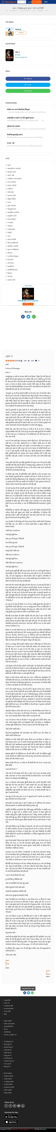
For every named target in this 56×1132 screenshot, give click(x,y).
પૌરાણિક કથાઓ (13, 246)
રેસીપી (10, 233)
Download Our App (28, 988)
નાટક (9, 202)
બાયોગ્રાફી (11, 229)
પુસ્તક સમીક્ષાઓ (13, 249)
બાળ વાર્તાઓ (12, 182)
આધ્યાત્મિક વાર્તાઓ (14, 168)
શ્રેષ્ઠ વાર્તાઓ (8, 1021)
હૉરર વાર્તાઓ (12, 239)
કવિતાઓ (11, 192)
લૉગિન (46, 2)
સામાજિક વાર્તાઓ (13, 212)
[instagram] (10, 1105)
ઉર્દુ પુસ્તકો (7, 1066)
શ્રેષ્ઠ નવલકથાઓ (9, 1023)
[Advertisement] (28, 336)
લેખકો (6, 1029)
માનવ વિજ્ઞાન (12, 219)
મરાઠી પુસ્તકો (8, 1050)
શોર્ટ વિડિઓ (7, 1032)
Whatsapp (28, 91)
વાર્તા (9, 165)
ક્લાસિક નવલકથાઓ (14, 179)
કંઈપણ (10, 276)
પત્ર (9, 236)
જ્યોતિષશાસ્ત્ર (12, 270)
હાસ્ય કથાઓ (12, 185)
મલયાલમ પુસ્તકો (9, 1061)
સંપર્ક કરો (6, 1003)
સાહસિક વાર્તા (12, 216)
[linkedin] (23, 1105)
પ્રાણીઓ (11, 266)
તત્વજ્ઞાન (10, 222)
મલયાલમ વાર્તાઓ (9, 1087)
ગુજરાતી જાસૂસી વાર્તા (21, 57)
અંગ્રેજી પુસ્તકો (8, 1041)
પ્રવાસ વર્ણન (12, 195)
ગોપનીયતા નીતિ (8, 1006)
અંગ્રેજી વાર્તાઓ (8, 1081)
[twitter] (14, 1105)
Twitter (28, 85)
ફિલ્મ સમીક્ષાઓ (13, 243)
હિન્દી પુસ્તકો (8, 1044)
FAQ (5, 1014)
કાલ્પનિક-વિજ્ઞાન (13, 256)
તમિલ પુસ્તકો (8, 1052)
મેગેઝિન (10, 189)
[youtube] (18, 1105)
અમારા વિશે (7, 1000)
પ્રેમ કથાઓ (11, 206)
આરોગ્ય (10, 226)
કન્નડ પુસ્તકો (7, 1064)
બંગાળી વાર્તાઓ (8, 1084)
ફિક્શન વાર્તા (12, 172)
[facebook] (6, 1105)
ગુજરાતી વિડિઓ (8, 1026)
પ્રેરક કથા (11, 175)
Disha (18, 29)
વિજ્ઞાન (10, 273)
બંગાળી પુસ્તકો (8, 1058)
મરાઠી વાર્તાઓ (8, 1079)
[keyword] (21, 1)
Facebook (28, 78)
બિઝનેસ (10, 259)
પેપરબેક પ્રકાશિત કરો (10, 1035)
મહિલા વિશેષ (12, 199)
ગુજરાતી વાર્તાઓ (8, 1076)
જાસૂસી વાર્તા (12, 209)
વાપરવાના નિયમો (9, 1008)
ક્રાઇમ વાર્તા (11, 280)
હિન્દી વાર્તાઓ (8, 1073)
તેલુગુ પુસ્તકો (7, 1055)
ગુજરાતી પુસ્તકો (8, 1047)
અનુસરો (20, 32)
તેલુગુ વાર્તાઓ (8, 1092)
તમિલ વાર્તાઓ (8, 1090)
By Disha (17, 55)
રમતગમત (11, 263)
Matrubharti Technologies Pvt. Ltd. (22, 1129)
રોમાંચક (10, 253)
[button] (24, 1)
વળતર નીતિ (7, 1011)
